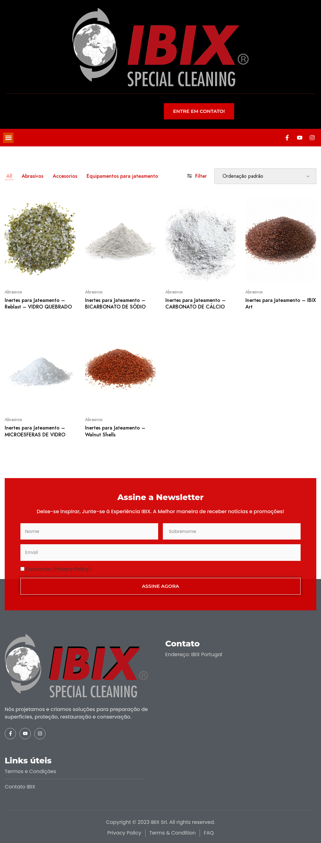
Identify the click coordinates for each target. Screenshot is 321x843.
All (9, 176)
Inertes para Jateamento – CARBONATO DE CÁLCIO (195, 303)
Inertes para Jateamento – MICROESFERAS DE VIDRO (35, 431)
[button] (8, 138)
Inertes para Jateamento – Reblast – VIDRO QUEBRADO (38, 303)
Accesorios (65, 176)
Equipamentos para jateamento (122, 176)
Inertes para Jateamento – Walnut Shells (115, 431)
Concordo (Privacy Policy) (58, 569)
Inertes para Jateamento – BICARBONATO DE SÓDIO (115, 303)
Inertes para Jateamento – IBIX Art (280, 303)
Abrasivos (32, 176)
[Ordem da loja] (265, 176)
